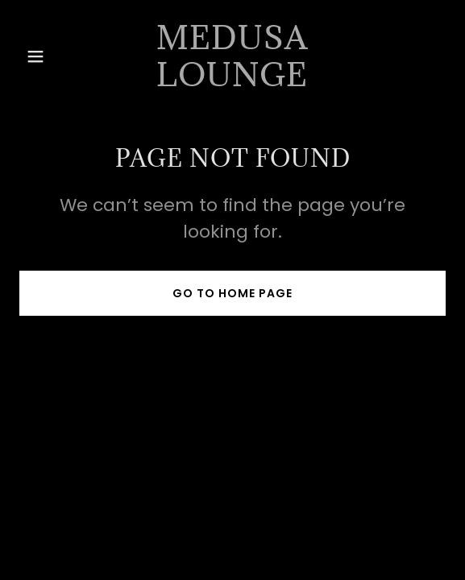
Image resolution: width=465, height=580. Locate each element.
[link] (232, 81)
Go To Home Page (232, 293)
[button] (51, 56)
